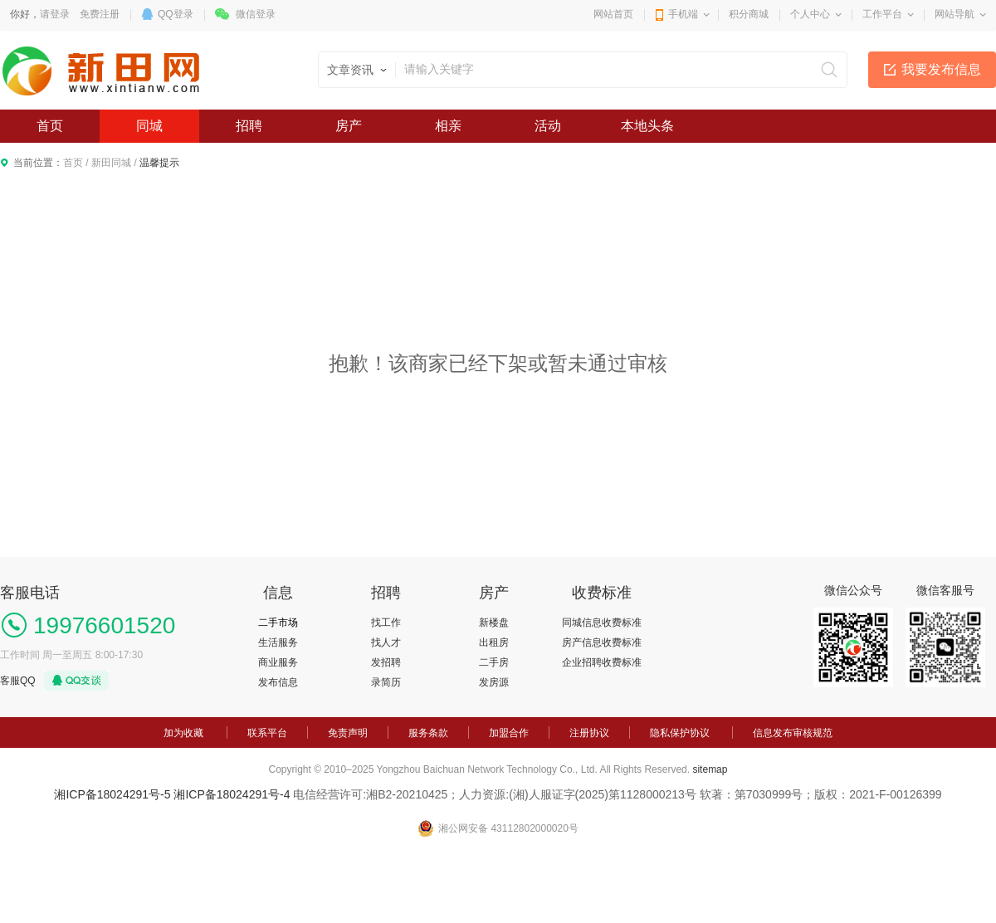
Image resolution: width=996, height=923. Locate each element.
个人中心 (810, 14)
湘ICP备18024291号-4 (231, 794)
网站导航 (954, 14)
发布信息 (278, 682)
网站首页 (613, 14)
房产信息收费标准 (602, 642)
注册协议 (589, 733)
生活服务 (278, 642)
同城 (149, 126)
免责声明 (348, 733)
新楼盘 (494, 622)
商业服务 (278, 662)
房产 (348, 126)
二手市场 (278, 622)
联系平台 (267, 733)
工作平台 (882, 14)
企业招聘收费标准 (602, 662)
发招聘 (386, 662)
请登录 (55, 14)
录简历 (386, 682)
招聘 (249, 126)
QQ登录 (175, 14)
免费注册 (100, 14)
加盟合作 (509, 733)
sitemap (709, 769)
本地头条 (647, 126)
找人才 (386, 642)
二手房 (494, 662)
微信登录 (256, 14)
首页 (50, 126)
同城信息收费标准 (602, 622)
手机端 (683, 14)
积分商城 (749, 14)
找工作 (386, 622)
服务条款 (428, 733)
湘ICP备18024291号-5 (112, 794)
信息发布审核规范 (792, 733)
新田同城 (111, 162)
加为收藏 (183, 733)
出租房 (494, 642)
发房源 (494, 682)
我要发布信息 (941, 69)
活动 (548, 126)
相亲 (448, 126)
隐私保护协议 (680, 733)
